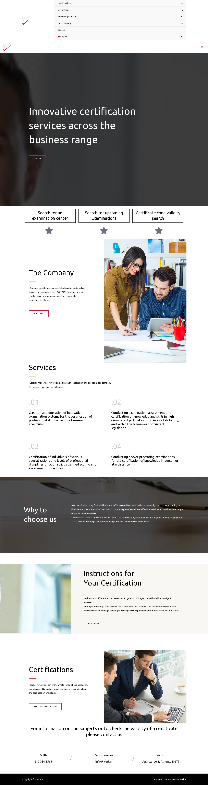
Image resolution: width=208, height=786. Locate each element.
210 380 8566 (43, 762)
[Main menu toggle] (202, 47)
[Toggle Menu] (182, 3)
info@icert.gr (104, 762)
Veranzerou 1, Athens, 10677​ (160, 762)
